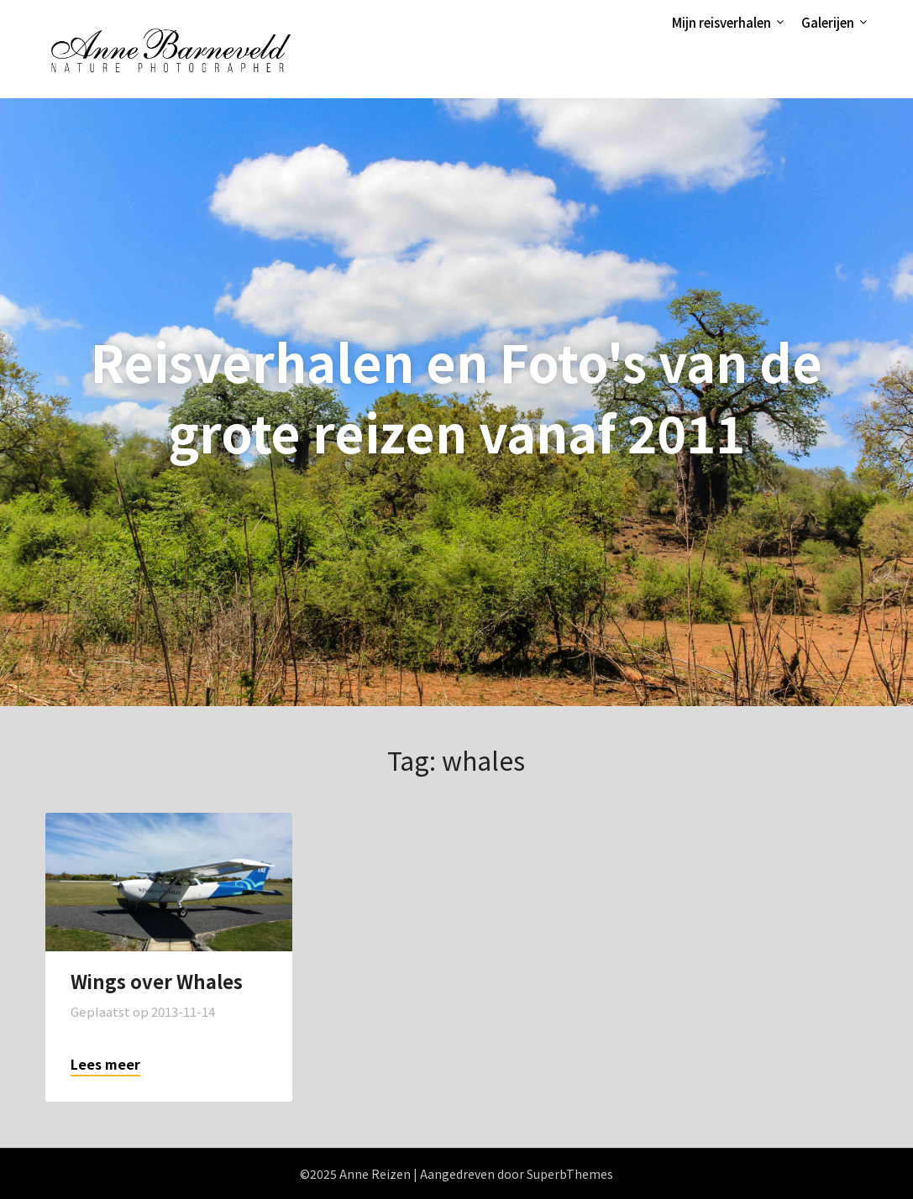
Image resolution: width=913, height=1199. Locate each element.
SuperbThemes (570, 1173)
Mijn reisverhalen (721, 22)
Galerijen (827, 22)
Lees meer (105, 1064)
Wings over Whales (157, 980)
